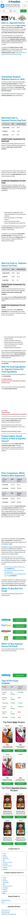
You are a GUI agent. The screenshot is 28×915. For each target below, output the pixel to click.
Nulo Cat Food (6, 912)
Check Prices (19, 620)
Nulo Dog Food (6, 910)
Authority (5, 867)
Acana (4, 855)
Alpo (4, 860)
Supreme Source (6, 900)
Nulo (3, 902)
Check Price (7, 750)
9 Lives (4, 853)
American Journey (7, 862)
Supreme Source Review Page (13, 54)
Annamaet (5, 864)
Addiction (5, 857)
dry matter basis (18, 95)
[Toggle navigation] (1, 1)
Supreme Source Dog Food (9, 914)
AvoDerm (5, 869)
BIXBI (4, 893)
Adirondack (6, 858)
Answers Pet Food (7, 866)
